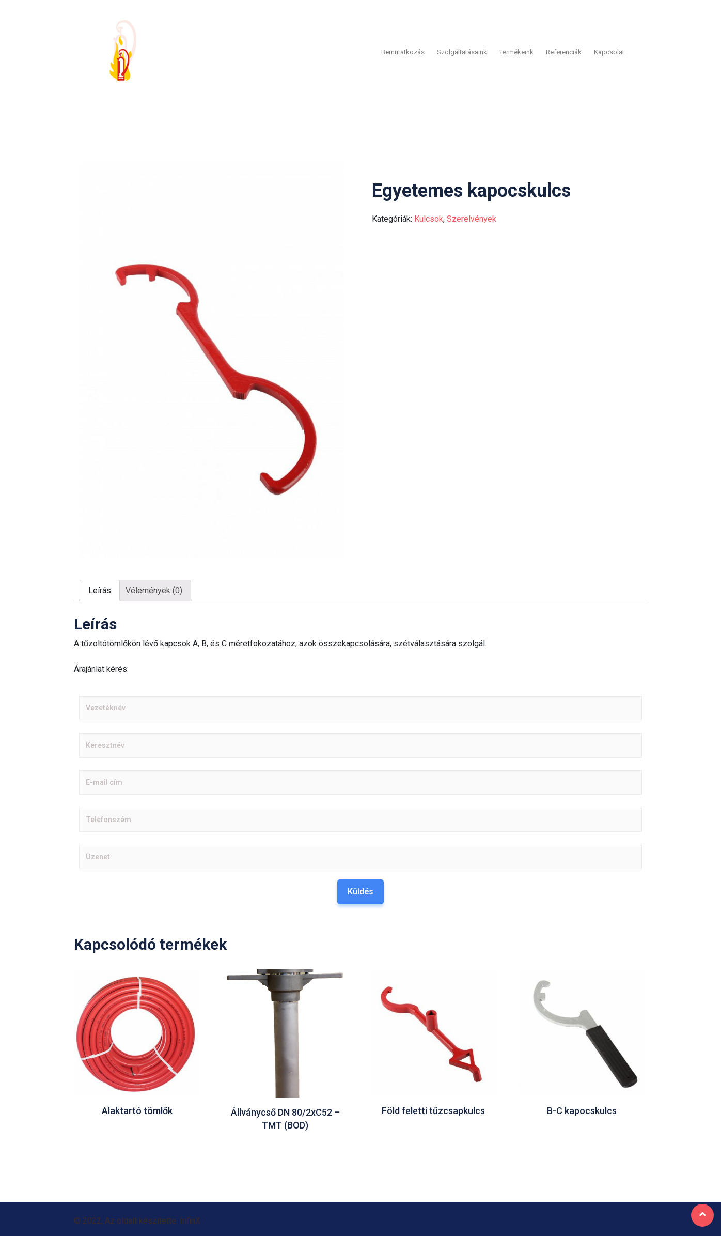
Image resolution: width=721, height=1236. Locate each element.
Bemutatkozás (403, 51)
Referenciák (564, 51)
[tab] (100, 589)
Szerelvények (471, 217)
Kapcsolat (609, 51)
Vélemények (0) (154, 589)
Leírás (99, 589)
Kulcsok (428, 217)
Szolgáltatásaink (462, 51)
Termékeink (516, 51)
